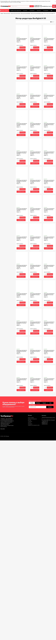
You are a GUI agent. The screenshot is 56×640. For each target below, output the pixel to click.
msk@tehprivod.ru (45, 423)
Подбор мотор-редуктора (32, 418)
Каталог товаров (31, 417)
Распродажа (30, 423)
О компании (30, 421)
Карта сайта (3, 428)
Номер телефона (32, 405)
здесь (20, 2)
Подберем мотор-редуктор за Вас (33, 425)
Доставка (29, 420)
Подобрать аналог (21, 49)
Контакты (29, 422)
